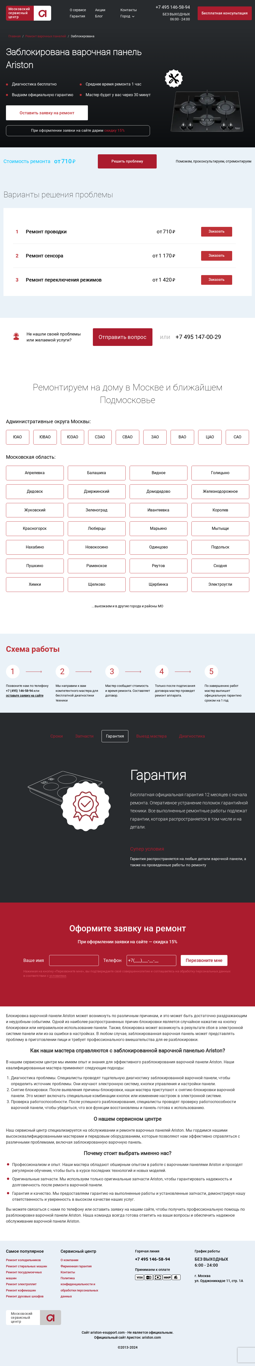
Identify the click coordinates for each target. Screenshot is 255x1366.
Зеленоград (97, 510)
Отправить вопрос (122, 337)
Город (125, 16)
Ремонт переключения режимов (64, 280)
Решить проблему (127, 161)
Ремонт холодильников (23, 1260)
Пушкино (34, 565)
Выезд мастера (151, 736)
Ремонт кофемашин (21, 1290)
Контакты (128, 10)
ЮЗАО (72, 437)
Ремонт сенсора (44, 255)
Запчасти (84, 736)
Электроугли (220, 584)
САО (237, 437)
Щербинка (158, 584)
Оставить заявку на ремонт (47, 112)
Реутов (158, 565)
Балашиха (96, 472)
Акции (100, 10)
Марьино (158, 528)
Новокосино (96, 547)
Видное (158, 472)
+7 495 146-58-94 (173, 7)
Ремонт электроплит (21, 1284)
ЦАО (210, 437)
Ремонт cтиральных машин (26, 1266)
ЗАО (155, 437)
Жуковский (34, 510)
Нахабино (35, 547)
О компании (69, 1260)
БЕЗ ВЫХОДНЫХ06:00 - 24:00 (176, 16)
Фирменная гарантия (76, 1266)
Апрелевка (35, 472)
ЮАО (17, 437)
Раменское (96, 565)
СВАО (127, 437)
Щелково (96, 584)
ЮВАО (45, 437)
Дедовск (35, 491)
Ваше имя (33, 960)
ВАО (182, 437)
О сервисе (78, 10)
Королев (220, 510)
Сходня (220, 565)
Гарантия (77, 16)
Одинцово (158, 547)
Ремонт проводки (46, 231)
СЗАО (100, 437)
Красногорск (35, 528)
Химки (35, 584)
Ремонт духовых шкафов (24, 1296)
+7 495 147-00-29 (198, 336)
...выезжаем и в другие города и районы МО (127, 606)
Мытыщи (220, 528)
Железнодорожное (220, 491)
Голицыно (220, 472)
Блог (99, 16)
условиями (57, 976)
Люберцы (97, 528)
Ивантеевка (158, 510)
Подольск (220, 547)
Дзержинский (96, 491)
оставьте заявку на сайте (24, 695)
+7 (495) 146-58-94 (19, 691)
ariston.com (151, 1337)
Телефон (112, 960)
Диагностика (192, 736)
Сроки (56, 736)
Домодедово (158, 491)
